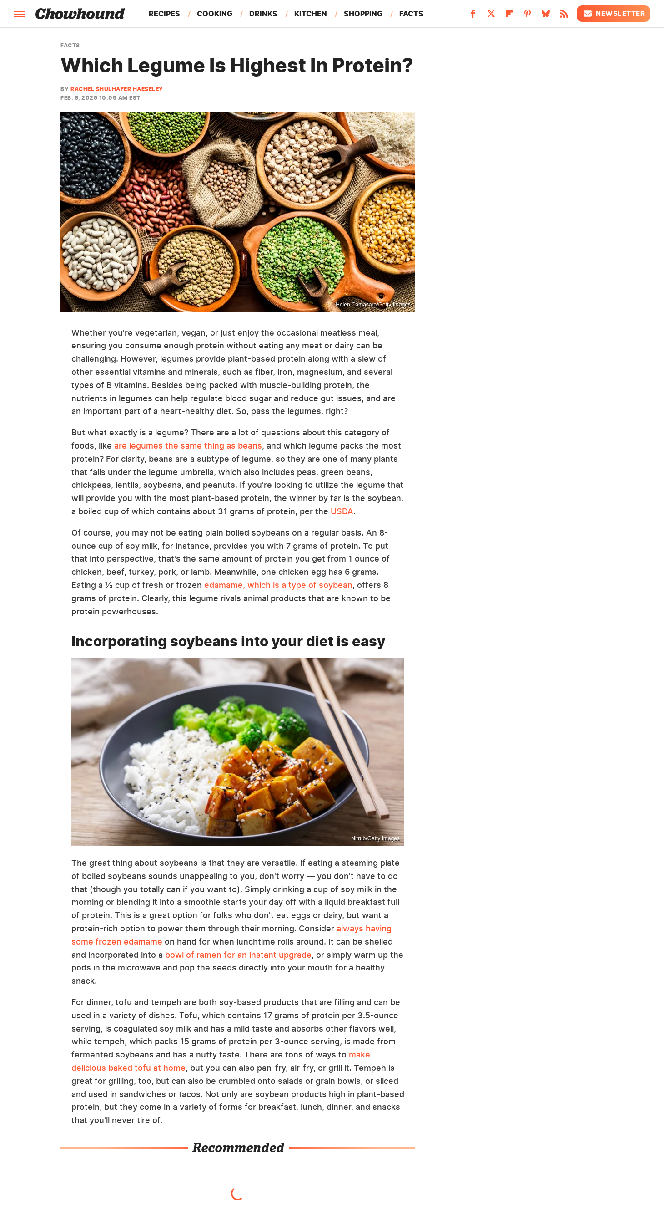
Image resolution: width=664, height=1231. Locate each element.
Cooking (214, 13)
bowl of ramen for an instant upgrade (238, 955)
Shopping (363, 13)
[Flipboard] (509, 16)
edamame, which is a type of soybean (278, 585)
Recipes (164, 13)
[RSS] (563, 16)
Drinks (263, 13)
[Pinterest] (527, 16)
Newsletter (613, 13)
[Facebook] (473, 16)
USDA (342, 511)
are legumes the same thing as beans (188, 445)
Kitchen (310, 13)
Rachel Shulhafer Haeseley (116, 89)
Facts (411, 13)
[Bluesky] (545, 16)
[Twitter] (491, 16)
